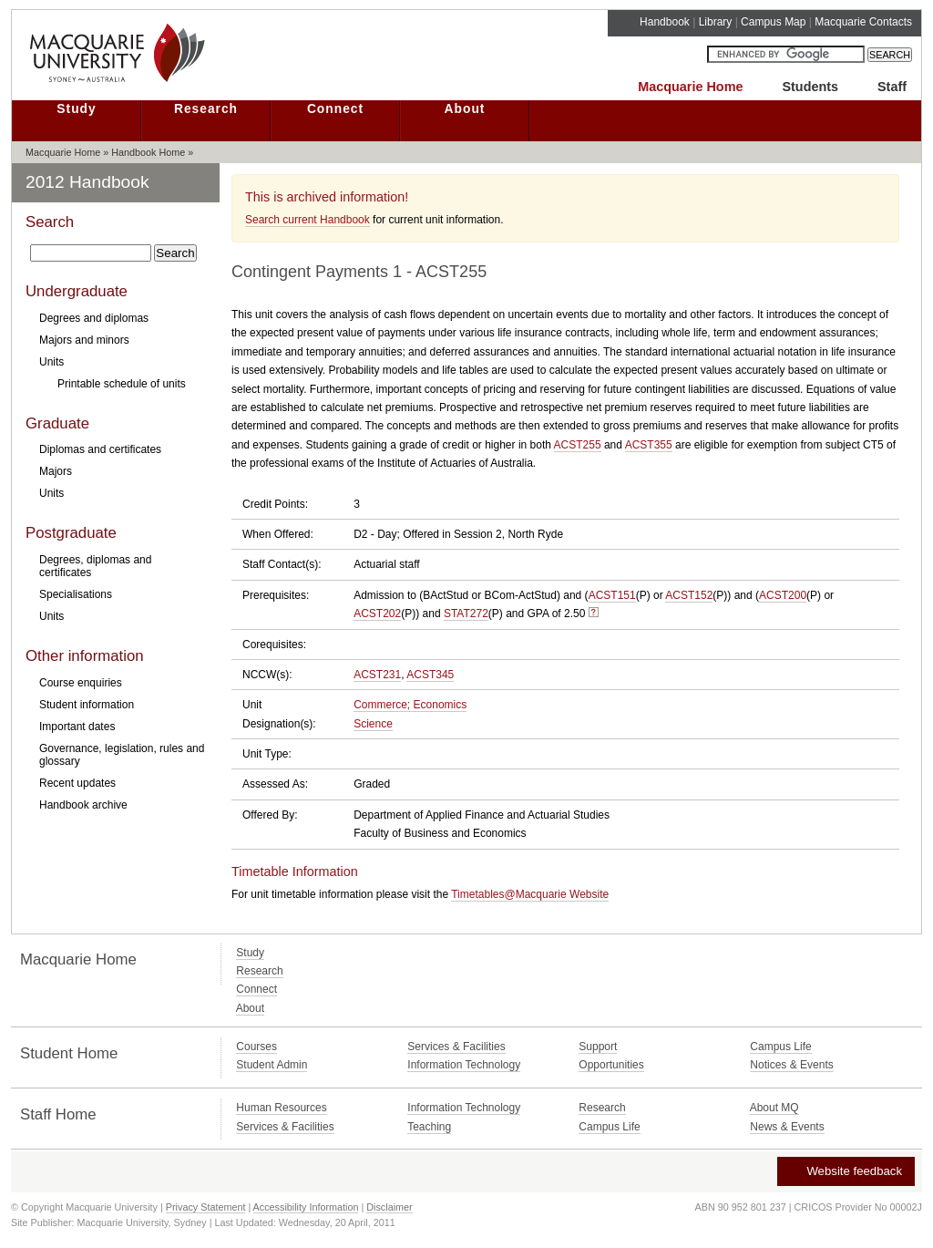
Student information (86, 704)
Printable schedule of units (121, 383)
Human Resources (281, 1107)
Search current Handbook (307, 219)
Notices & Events (791, 1064)
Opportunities (611, 1064)
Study (76, 109)
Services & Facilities (456, 1046)
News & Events (787, 1126)
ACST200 (782, 595)
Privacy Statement (206, 1207)
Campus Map (773, 21)
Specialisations (75, 594)
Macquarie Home (690, 86)
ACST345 (430, 674)
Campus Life (780, 1046)
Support (598, 1046)
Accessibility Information (306, 1207)
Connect (335, 109)
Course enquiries (80, 682)
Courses (256, 1046)
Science (373, 723)
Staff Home (58, 1114)
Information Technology (463, 1064)
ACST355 (648, 444)
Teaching (429, 1126)
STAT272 (466, 613)
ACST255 (577, 444)
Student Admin (271, 1064)
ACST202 (377, 613)
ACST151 (612, 595)
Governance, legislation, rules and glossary (121, 755)
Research (206, 109)
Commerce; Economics (410, 704)
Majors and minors (84, 340)
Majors (55, 471)
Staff (892, 86)
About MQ (774, 1107)
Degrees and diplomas (94, 318)
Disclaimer (389, 1207)
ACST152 (689, 595)
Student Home (69, 1053)
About (465, 109)
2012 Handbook (87, 181)
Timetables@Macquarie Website (530, 894)
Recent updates (77, 783)
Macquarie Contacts (863, 21)
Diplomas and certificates (100, 449)
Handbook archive (83, 805)
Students (810, 86)
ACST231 (377, 674)
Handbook (665, 21)
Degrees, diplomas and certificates (95, 566)
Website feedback (845, 1171)
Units (51, 362)
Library (716, 21)
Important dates (77, 726)
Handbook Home (148, 152)
